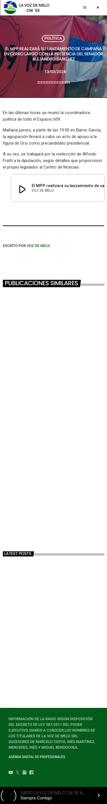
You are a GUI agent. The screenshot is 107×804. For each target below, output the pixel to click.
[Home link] (28, 7)
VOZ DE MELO (38, 246)
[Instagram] (24, 773)
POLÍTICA (53, 38)
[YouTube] (11, 773)
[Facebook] (31, 773)
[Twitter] (17, 773)
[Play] (98, 7)
